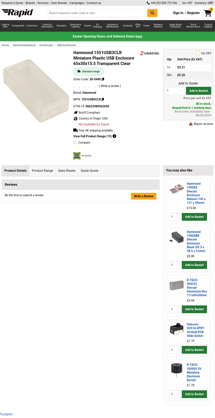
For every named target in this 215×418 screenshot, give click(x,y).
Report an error (201, 123)
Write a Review (143, 368)
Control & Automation (47, 25)
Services (43, 3)
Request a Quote (12, 3)
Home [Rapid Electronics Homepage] (6, 45)
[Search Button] (152, 13)
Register (193, 13)
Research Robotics (158, 25)
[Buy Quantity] (175, 91)
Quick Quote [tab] (89, 171)
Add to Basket (198, 90)
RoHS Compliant (86, 112)
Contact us (94, 3)
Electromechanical (24, 45)
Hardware (127, 25)
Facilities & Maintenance (112, 25)
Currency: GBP (204, 2)
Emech (87, 25)
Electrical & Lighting (75, 25)
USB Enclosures (66, 45)
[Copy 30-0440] (103, 79)
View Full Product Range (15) (94, 136)
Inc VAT (186, 2)
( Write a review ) (110, 85)
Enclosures (46, 45)
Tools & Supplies (208, 25)
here (138, 36)
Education (62, 25)
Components (18, 25)
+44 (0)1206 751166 (162, 2)
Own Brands (59, 3)
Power (146, 25)
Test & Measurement (193, 25)
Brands (30, 3)
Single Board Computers (175, 25)
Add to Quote (188, 83)
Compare (81, 142)
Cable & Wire (5, 25)
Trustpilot (6, 414)
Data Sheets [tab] (67, 171)
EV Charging (97, 25)
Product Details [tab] (15, 171)
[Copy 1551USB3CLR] (102, 99)
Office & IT (138, 25)
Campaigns (76, 3)
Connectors (32, 25)
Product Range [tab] (42, 171)
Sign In (178, 13)
